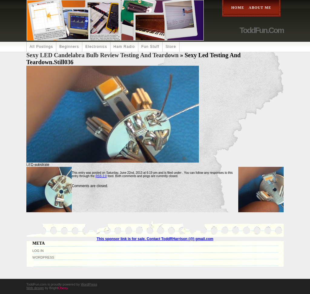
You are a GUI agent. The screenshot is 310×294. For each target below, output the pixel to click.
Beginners (69, 47)
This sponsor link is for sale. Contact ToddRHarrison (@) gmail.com (155, 239)
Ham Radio (124, 47)
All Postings (41, 47)
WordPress (43, 257)
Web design (35, 288)
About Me (260, 7)
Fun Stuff (150, 47)
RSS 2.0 (101, 176)
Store (171, 47)
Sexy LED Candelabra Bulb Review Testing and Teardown (102, 55)
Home (237, 7)
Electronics (96, 47)
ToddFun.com (261, 30)
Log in (38, 251)
